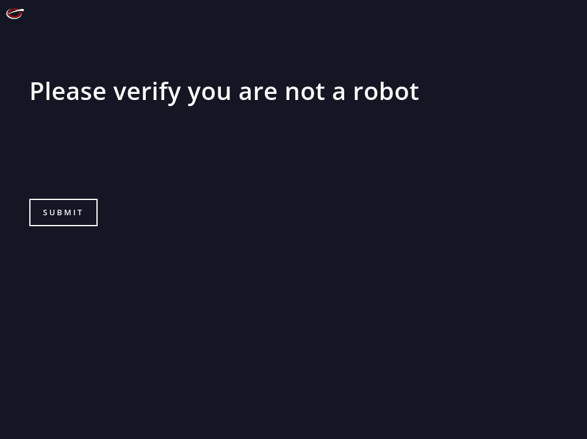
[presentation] (122, 159)
